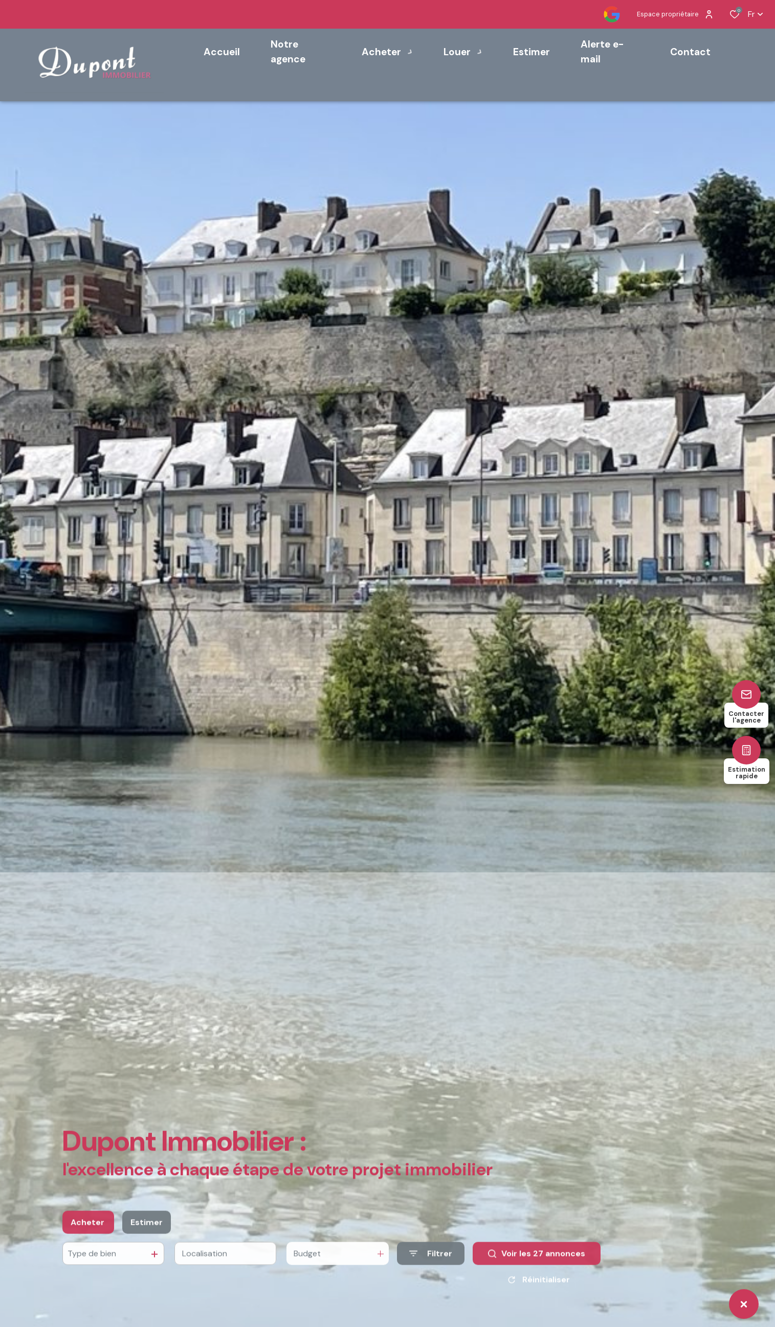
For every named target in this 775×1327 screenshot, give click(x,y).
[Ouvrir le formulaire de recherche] (430, 1276)
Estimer (146, 1245)
